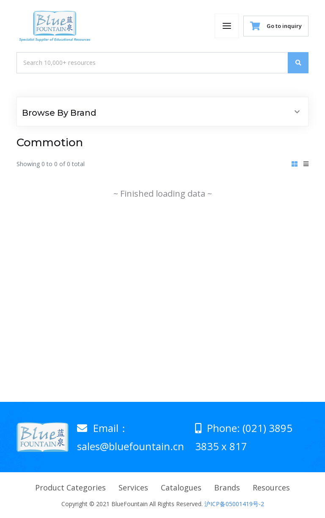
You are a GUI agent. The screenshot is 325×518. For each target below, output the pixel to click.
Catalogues (181, 487)
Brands (227, 487)
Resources (271, 487)
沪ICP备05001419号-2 (234, 504)
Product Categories (70, 487)
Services (133, 487)
